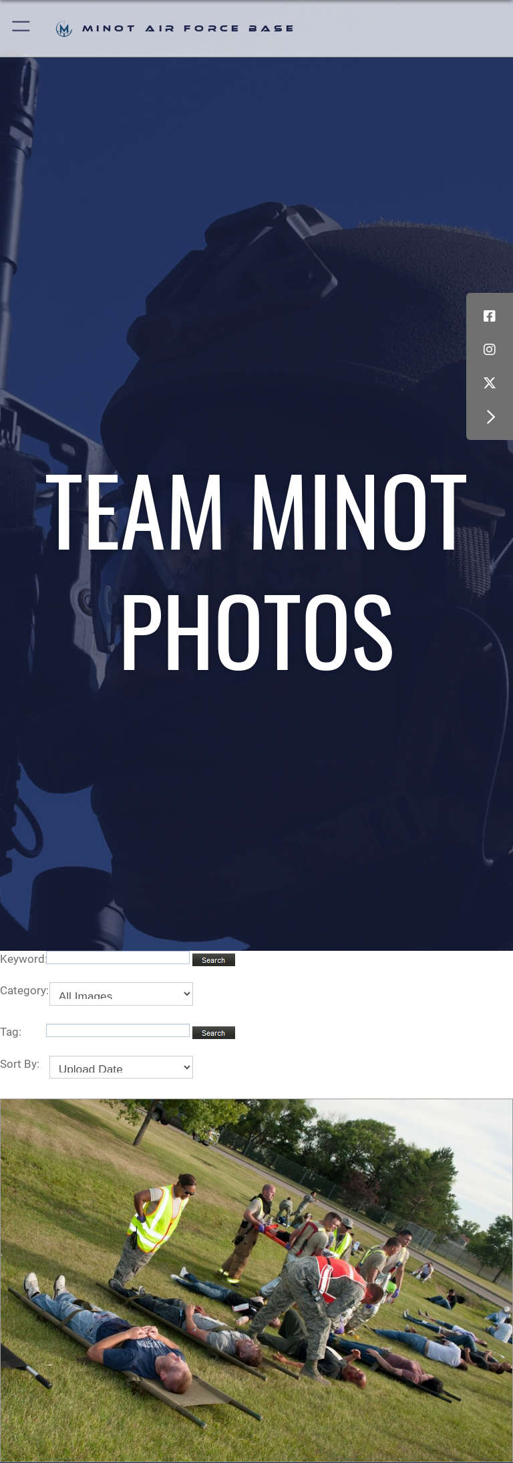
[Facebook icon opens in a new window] (489, 316)
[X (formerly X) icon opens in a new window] (489, 383)
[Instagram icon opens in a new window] (489, 349)
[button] (21, 28)
